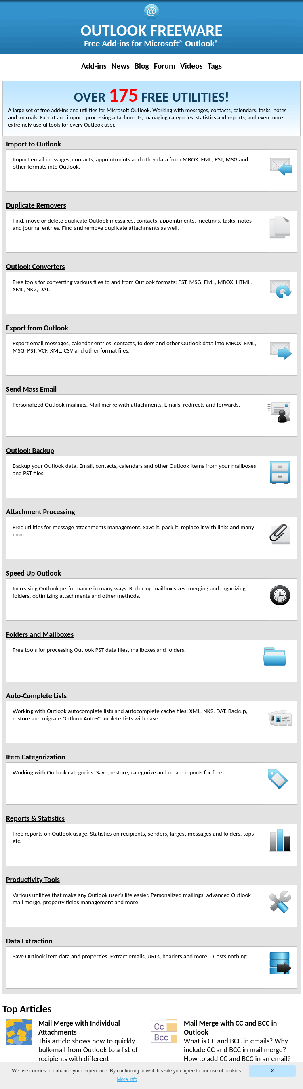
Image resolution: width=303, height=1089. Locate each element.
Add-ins (94, 66)
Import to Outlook (33, 144)
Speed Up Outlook (33, 573)
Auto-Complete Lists (36, 695)
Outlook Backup (30, 450)
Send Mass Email (31, 389)
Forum (164, 66)
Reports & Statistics (35, 818)
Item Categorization (35, 757)
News (121, 66)
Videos (191, 66)
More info (127, 1079)
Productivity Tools (33, 879)
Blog (142, 66)
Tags (215, 66)
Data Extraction (29, 941)
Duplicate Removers (36, 205)
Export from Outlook (37, 327)
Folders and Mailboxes (40, 634)
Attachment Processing (40, 511)
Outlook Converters (35, 266)
